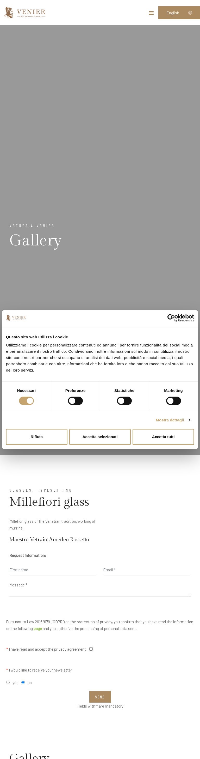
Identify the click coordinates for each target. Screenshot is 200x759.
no (30, 682)
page (38, 628)
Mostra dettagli (170, 420)
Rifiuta (36, 436)
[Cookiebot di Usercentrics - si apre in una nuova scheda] (171, 318)
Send (100, 697)
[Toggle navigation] (151, 14)
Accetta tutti (163, 436)
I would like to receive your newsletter (39, 670)
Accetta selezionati (99, 436)
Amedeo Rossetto (69, 540)
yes (15, 682)
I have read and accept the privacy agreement (46, 649)
